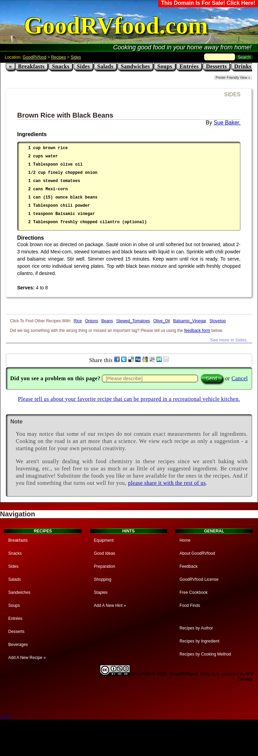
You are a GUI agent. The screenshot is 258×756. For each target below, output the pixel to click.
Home (184, 540)
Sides (76, 57)
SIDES (232, 94)
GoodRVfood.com (116, 25)
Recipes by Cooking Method (205, 654)
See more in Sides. (229, 340)
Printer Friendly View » (233, 78)
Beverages (18, 644)
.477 (5, 716)
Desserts (216, 66)
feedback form (197, 330)
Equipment (104, 540)
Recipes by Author (196, 628)
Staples (101, 592)
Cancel (240, 378)
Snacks (60, 66)
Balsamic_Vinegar (190, 321)
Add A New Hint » (110, 605)
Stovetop (218, 321)
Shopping (103, 579)
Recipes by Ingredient (199, 641)
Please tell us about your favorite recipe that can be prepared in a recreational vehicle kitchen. (129, 399)
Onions (91, 321)
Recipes (58, 57)
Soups (164, 66)
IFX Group (246, 676)
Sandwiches (135, 66)
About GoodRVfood (197, 553)
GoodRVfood (34, 57)
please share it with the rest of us (167, 483)
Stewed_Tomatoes (133, 321)
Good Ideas (104, 553)
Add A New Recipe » (27, 657)
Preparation (104, 566)
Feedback (188, 566)
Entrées (189, 66)
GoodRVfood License (199, 579)
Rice (78, 321)
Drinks (242, 66)
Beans (107, 321)
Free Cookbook (193, 592)
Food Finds (189, 605)
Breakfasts (31, 66)
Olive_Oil (161, 321)
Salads (105, 66)
